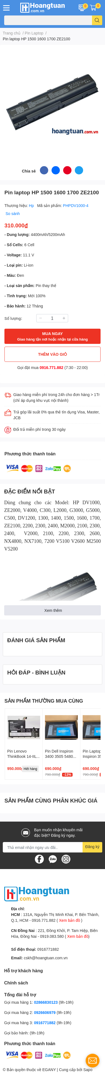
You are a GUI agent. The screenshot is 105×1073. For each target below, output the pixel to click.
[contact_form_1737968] (92, 1060)
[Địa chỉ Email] (52, 847)
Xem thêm (53, 610)
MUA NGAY (52, 336)
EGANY (49, 1069)
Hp (32, 205)
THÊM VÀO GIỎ (52, 354)
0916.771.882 (51, 367)
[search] (97, 20)
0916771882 (48, 949)
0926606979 (45, 1012)
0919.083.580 (52, 936)
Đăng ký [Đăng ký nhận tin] (92, 846)
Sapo (88, 1069)
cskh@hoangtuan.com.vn (46, 957)
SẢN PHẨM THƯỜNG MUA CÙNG (43, 701)
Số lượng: (13, 318)
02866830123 (46, 1002)
